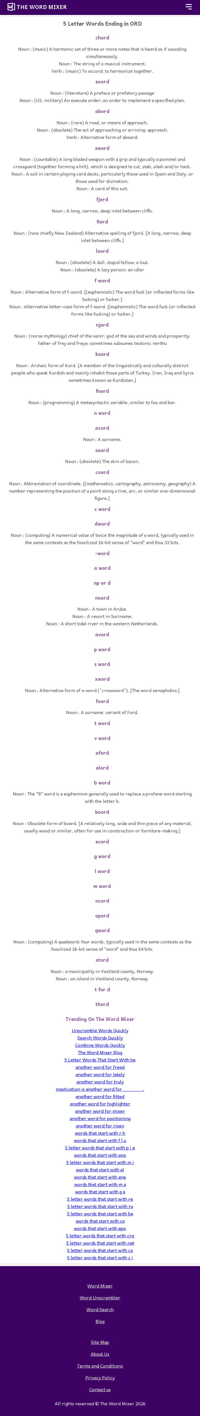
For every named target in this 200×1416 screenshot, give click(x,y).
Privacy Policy (100, 1377)
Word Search (100, 1309)
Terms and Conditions (100, 1365)
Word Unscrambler (100, 1297)
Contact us (100, 1389)
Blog (100, 1321)
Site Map (100, 1342)
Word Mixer (100, 1285)
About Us (100, 1353)
